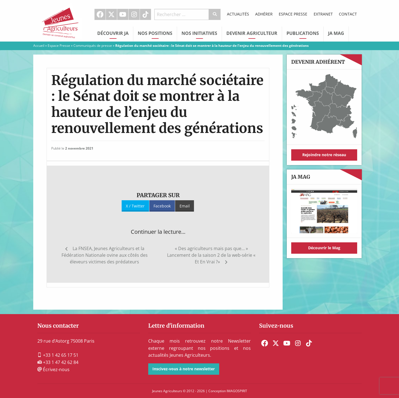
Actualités (238, 14)
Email (185, 206)
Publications (303, 33)
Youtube (122, 14)
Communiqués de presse (92, 45)
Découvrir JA (113, 33)
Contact (348, 14)
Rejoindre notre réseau (324, 154)
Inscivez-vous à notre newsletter (183, 368)
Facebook (100, 14)
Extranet (323, 14)
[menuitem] (100, 14)
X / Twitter (135, 206)
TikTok (145, 14)
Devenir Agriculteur (251, 33)
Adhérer (264, 14)
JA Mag (336, 33)
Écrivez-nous (53, 369)
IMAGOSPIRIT (237, 391)
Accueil (38, 45)
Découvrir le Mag (324, 247)
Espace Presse (293, 14)
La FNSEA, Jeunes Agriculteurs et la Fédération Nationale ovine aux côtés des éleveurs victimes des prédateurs (105, 255)
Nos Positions (155, 33)
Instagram (134, 14)
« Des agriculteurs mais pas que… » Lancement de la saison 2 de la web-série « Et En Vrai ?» (211, 255)
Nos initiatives (199, 33)
